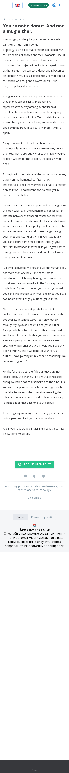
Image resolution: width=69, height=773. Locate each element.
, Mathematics (49, 486)
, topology (44, 490)
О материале (34, 497)
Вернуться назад (14, 19)
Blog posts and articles (26, 486)
